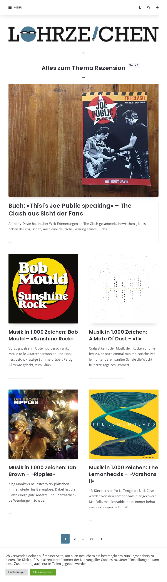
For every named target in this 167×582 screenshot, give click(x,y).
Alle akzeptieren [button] (43, 572)
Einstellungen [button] (16, 572)
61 (91, 539)
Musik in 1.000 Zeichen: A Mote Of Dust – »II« (118, 335)
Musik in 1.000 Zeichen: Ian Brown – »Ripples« (42, 471)
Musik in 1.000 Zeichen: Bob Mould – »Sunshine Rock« (43, 335)
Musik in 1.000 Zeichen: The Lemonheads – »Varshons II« (123, 474)
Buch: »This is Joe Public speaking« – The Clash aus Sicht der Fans (70, 209)
